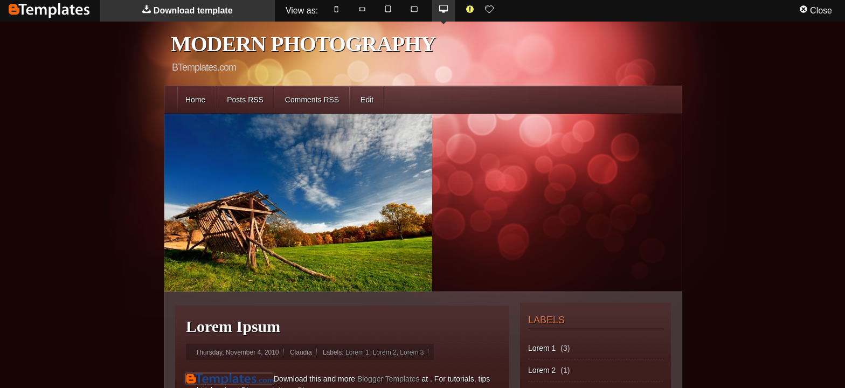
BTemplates (49, 10)
